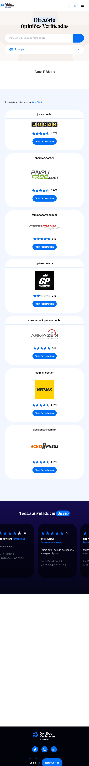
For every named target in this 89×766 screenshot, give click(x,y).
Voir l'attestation (44, 141)
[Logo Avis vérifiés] (7, 5)
